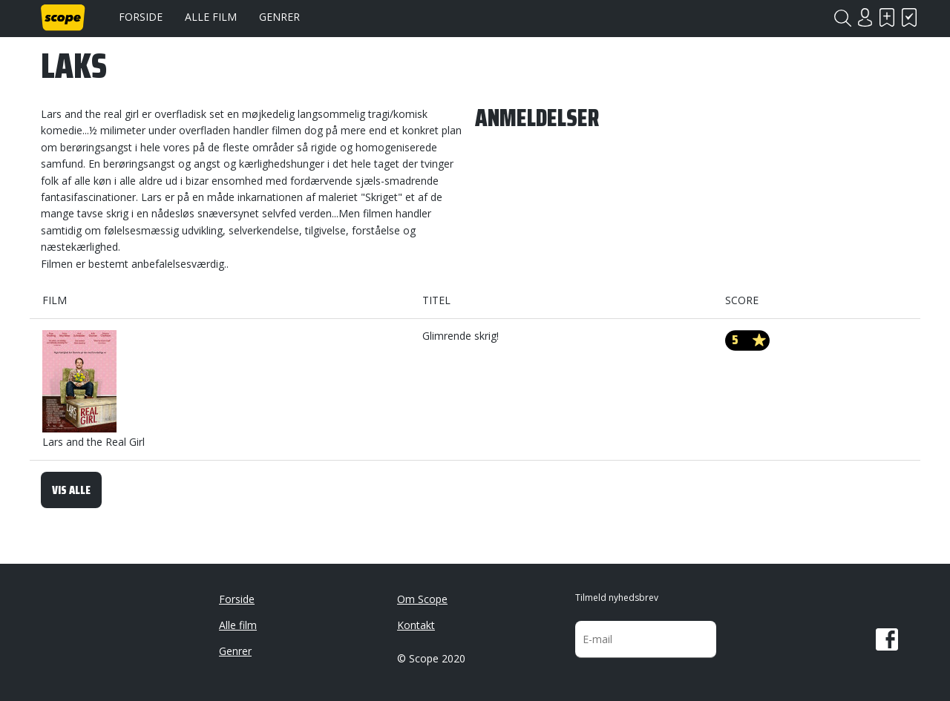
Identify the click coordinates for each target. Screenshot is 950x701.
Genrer (279, 17)
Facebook (887, 639)
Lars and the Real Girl (93, 389)
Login (865, 17)
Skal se (887, 17)
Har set (909, 17)
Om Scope (422, 599)
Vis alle (71, 490)
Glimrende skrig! (460, 336)
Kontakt (416, 625)
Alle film (211, 17)
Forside (141, 17)
